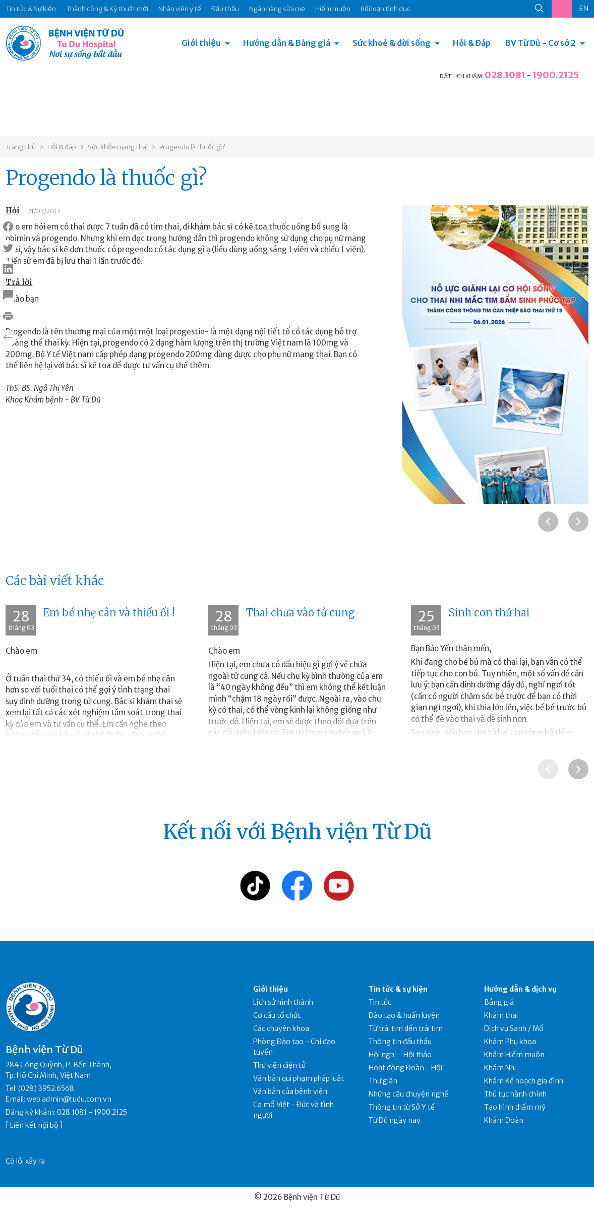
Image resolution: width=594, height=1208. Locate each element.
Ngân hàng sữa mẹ (277, 9)
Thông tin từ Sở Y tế (402, 1107)
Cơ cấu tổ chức (277, 1015)
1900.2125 (555, 75)
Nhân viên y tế (179, 9)
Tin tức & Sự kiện (31, 9)
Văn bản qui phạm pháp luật (298, 1078)
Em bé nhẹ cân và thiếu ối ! (109, 612)
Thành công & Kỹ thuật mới (107, 9)
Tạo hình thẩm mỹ (515, 1107)
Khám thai (501, 1015)
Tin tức (380, 1002)
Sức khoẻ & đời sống (391, 43)
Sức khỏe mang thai (118, 147)
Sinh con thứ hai (489, 612)
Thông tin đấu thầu (400, 1041)
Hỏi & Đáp (472, 43)
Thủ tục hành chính (515, 1094)
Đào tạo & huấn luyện (404, 1015)
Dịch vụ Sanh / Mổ (514, 1028)
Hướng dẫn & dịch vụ (520, 989)
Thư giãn (383, 1080)
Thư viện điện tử (279, 1065)
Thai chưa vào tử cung (300, 612)
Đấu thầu (225, 9)
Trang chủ (21, 147)
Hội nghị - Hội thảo (400, 1054)
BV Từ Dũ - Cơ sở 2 (540, 43)
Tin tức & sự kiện (398, 989)
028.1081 (505, 75)
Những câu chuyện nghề (408, 1094)
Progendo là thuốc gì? (192, 147)
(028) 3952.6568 (46, 1088)
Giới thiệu (201, 43)
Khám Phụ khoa (510, 1041)
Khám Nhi (500, 1067)
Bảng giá (499, 1002)
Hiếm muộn (332, 9)
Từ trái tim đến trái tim (406, 1028)
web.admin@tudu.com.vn (69, 1099)
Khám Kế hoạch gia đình (523, 1080)
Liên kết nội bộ (34, 1125)
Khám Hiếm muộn (514, 1054)
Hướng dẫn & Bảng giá (286, 43)
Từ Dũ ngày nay (395, 1120)
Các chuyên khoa (281, 1028)
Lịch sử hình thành (283, 1002)
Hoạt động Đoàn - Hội (405, 1067)
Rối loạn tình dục (385, 9)
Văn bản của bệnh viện (290, 1091)
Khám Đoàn (503, 1120)
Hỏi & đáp (61, 147)
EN (583, 8)
